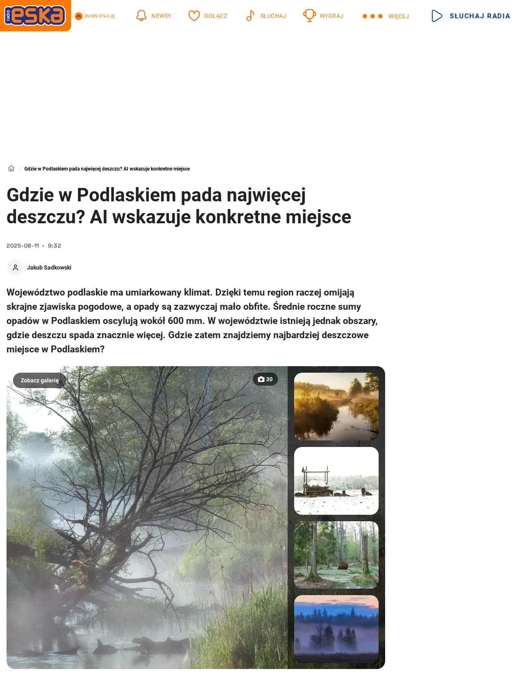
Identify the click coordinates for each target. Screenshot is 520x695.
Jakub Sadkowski (49, 267)
